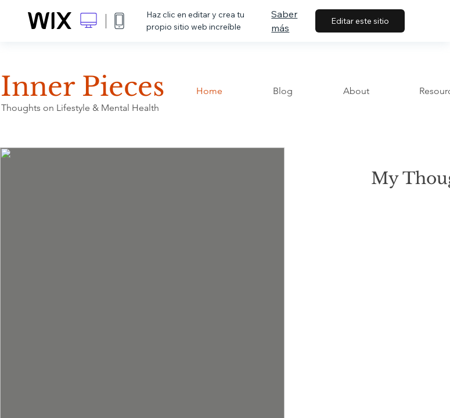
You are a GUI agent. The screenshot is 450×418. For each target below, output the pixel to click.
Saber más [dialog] (284, 21)
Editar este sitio (360, 21)
